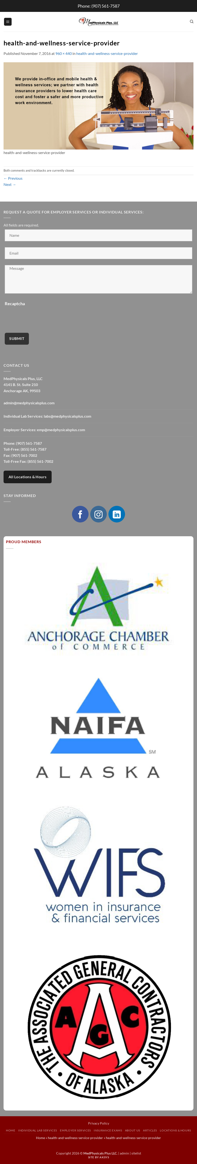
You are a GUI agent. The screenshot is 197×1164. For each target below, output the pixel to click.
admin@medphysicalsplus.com (29, 403)
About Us (132, 1130)
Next (10, 184)
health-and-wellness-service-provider (107, 53)
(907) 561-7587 (105, 6)
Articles (150, 1130)
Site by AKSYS (98, 1157)
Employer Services (75, 1130)
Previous (13, 178)
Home (10, 1130)
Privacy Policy (98, 1123)
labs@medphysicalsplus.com (67, 416)
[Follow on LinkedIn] (116, 514)
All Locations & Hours (28, 477)
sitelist (136, 1153)
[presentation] (41, 317)
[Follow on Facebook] (80, 514)
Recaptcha (15, 303)
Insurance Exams (108, 1130)
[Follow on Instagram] (98, 514)
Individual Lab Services (37, 1130)
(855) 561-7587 (33, 449)
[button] (8, 22)
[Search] (191, 21)
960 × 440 (63, 53)
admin (124, 1153)
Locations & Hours (175, 1130)
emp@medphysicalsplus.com (61, 429)
